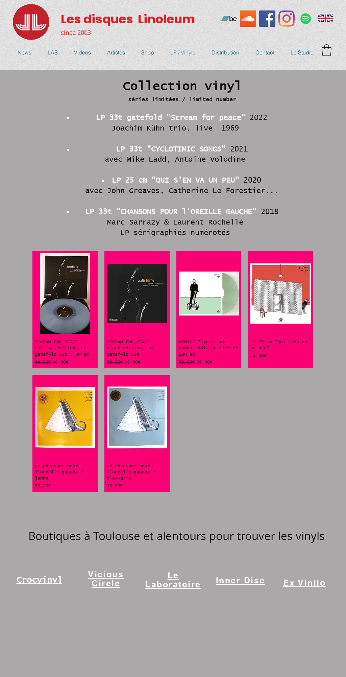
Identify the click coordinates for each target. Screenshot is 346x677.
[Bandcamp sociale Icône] (229, 18)
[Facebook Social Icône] (267, 18)
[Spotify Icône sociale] (306, 18)
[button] (326, 50)
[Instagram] (286, 18)
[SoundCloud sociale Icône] (248, 18)
